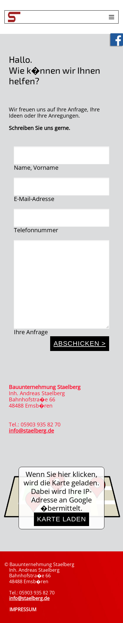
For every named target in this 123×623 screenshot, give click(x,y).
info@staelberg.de (31, 430)
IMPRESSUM (22, 609)
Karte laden (61, 519)
